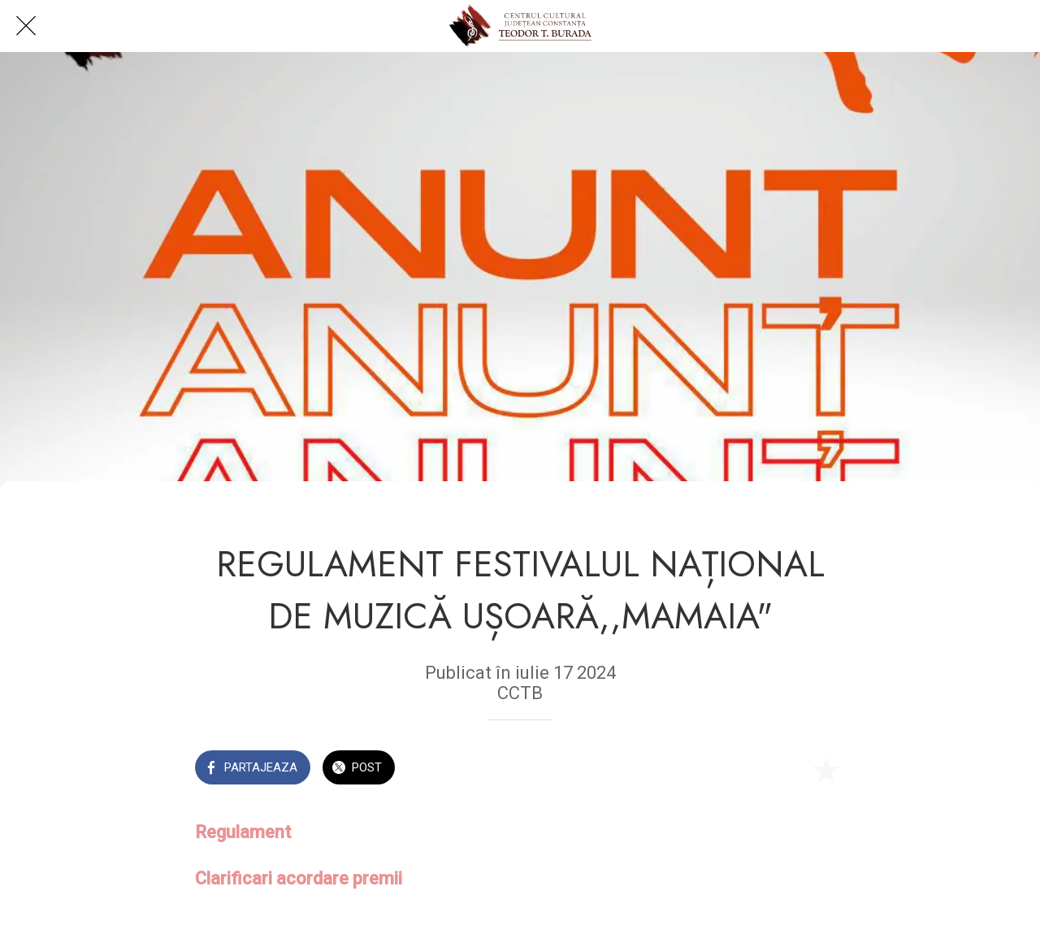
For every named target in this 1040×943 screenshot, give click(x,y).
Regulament (245, 832)
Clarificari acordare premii (298, 878)
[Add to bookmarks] (825, 769)
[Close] (26, 26)
